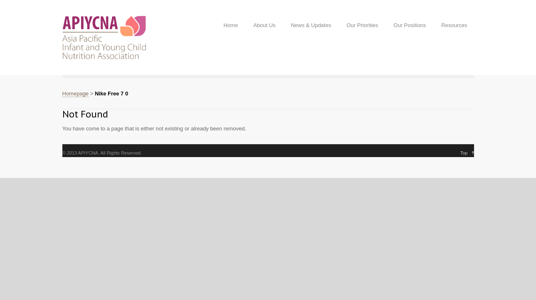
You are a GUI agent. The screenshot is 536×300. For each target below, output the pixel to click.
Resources (454, 25)
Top (464, 152)
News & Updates (311, 25)
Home (230, 25)
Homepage (75, 93)
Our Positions (409, 25)
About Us (264, 25)
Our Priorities (362, 25)
